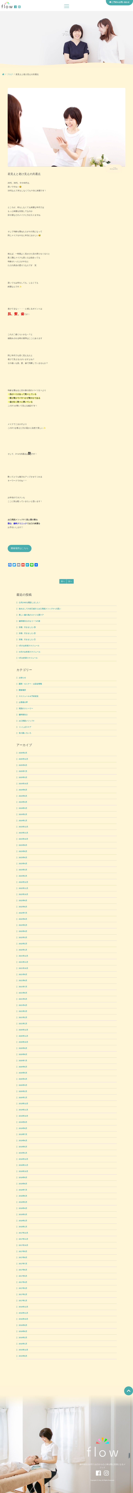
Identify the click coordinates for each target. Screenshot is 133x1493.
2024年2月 (23, 814)
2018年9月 (23, 1178)
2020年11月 (23, 1036)
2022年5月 (23, 925)
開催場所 (22, 690)
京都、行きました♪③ (27, 627)
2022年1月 (23, 950)
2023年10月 (23, 839)
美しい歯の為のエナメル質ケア (31, 615)
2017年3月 (23, 1288)
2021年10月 (23, 968)
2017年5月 (23, 1276)
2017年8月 (23, 1257)
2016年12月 (23, 1307)
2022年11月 (23, 888)
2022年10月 (23, 894)
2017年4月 (23, 1282)
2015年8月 (23, 1356)
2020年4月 (23, 1079)
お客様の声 (23, 702)
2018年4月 (23, 1208)
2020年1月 (23, 1098)
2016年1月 (23, 1344)
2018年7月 (23, 1190)
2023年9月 (23, 845)
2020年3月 (23, 1085)
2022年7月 (23, 913)
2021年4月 (23, 1005)
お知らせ (22, 678)
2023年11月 (23, 833)
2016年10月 (23, 1319)
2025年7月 (23, 771)
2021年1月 (23, 1024)
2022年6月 (23, 919)
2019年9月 (23, 1122)
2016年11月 (23, 1313)
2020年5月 (23, 1073)
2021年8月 (23, 981)
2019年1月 (23, 1153)
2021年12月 (23, 956)
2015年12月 (23, 1350)
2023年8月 (23, 851)
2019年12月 (23, 1104)
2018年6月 (23, 1196)
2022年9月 (23, 901)
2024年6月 (23, 796)
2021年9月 (23, 974)
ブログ (10, 74)
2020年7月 (23, 1061)
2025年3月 (23, 777)
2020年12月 (23, 1030)
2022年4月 (23, 931)
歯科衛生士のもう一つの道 (29, 621)
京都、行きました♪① (27, 640)
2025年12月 (23, 759)
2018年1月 (23, 1227)
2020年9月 (23, 1048)
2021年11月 (23, 962)
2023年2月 (23, 876)
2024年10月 (23, 784)
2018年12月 (23, 1159)
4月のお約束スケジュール (29, 646)
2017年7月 (23, 1264)
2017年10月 (23, 1245)
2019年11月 (23, 1110)
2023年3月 (23, 870)
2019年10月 (23, 1116)
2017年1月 (23, 1301)
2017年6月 (23, 1270)
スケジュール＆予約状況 (28, 696)
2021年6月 (23, 993)
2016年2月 (23, 1338)
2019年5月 (23, 1147)
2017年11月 (23, 1239)
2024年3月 (23, 808)
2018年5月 (23, 1202)
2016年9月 (23, 1325)
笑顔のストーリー (26, 708)
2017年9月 (23, 1251)
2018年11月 (23, 1165)
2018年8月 (23, 1184)
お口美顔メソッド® (26, 721)
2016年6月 (23, 1331)
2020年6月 (23, 1067)
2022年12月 (23, 882)
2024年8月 (23, 790)
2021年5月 (23, 999)
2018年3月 (23, 1214)
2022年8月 (23, 907)
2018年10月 (23, 1171)
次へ (70, 581)
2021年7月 (23, 987)
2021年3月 (23, 1011)
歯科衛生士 (23, 715)
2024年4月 (23, 802)
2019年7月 (23, 1134)
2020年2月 (23, 1091)
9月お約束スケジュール (28, 658)
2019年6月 (23, 1141)
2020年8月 (23, 1054)
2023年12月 (23, 827)
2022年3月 (23, 938)
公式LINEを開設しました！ (30, 603)
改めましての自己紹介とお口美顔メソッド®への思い (40, 609)
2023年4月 (23, 864)
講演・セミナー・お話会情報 (30, 684)
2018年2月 (23, 1221)
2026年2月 (23, 753)
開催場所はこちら (19, 548)
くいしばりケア (25, 727)
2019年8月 (23, 1128)
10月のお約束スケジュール (29, 652)
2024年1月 (23, 821)
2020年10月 (23, 1042)
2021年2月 (23, 1017)
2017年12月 (23, 1233)
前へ (63, 581)
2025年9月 (23, 765)
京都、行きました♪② (27, 633)
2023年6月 (23, 858)
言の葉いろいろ (25, 733)
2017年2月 (23, 1294)
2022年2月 (23, 944)
